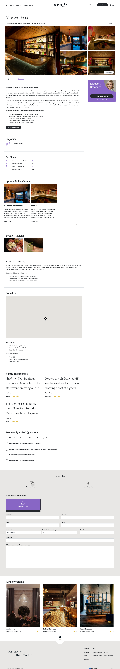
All (8, 79)
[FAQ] (30, 438)
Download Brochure (102, 96)
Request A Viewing (13, 127)
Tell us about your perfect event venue (60, 556)
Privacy (94, 648)
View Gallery (108, 72)
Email (32, 524)
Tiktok (85, 655)
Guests (97, 531)
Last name (87, 516)
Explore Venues (14, 5)
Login (112, 5)
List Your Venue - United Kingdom (102, 655)
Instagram (87, 652)
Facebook (86, 648)
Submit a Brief (102, 5)
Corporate (21, 79)
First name (32, 516)
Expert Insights (28, 5)
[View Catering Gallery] (13, 245)
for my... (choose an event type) (16, 495)
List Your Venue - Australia (100, 652)
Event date (23, 531)
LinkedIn (86, 659)
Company (60, 539)
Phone (87, 524)
